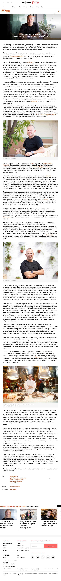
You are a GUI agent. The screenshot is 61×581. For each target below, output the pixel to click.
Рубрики (5, 552)
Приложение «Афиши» (22, 548)
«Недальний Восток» (16, 56)
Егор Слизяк (13, 481)
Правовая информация (9, 566)
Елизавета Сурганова (15, 486)
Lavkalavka (49, 235)
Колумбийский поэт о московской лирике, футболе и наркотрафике (28, 519)
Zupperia (41, 167)
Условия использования (9, 560)
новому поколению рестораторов (45, 114)
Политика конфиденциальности (9, 563)
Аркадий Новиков (19, 479)
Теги (4, 548)
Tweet (49, 478)
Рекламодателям (7, 543)
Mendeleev (6, 165)
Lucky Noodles (47, 163)
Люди (26, 16)
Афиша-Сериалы (21, 552)
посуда (46, 199)
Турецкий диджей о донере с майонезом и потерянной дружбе (49, 518)
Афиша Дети (20, 545)
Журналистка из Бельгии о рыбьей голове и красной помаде (8, 519)
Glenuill (34, 101)
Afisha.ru (19, 543)
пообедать (30, 62)
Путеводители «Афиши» (23, 550)
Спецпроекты (6, 555)
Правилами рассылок (35, 569)
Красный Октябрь (14, 478)
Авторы (5, 550)
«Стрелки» (37, 357)
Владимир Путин (14, 476)
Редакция (5, 545)
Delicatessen (6, 217)
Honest (48, 167)
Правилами (20, 574)
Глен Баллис (23, 478)
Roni (32, 163)
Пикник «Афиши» (21, 557)
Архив (4, 557)
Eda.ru (18, 555)
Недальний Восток (14, 482)
